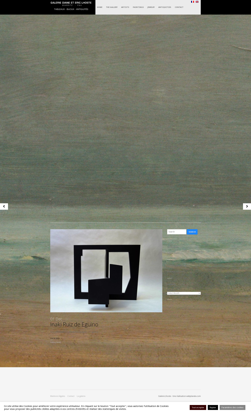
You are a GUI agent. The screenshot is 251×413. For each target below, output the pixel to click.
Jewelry (151, 7)
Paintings (138, 7)
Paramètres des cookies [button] (232, 407)
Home (99, 7)
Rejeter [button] (213, 407)
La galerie (81, 396)
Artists (125, 7)
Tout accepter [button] (198, 407)
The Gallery (111, 7)
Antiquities (164, 7)
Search (192, 232)
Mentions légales (57, 396)
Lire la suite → (56, 338)
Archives (171, 290)
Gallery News (55, 342)
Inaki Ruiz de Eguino (74, 322)
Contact (179, 7)
